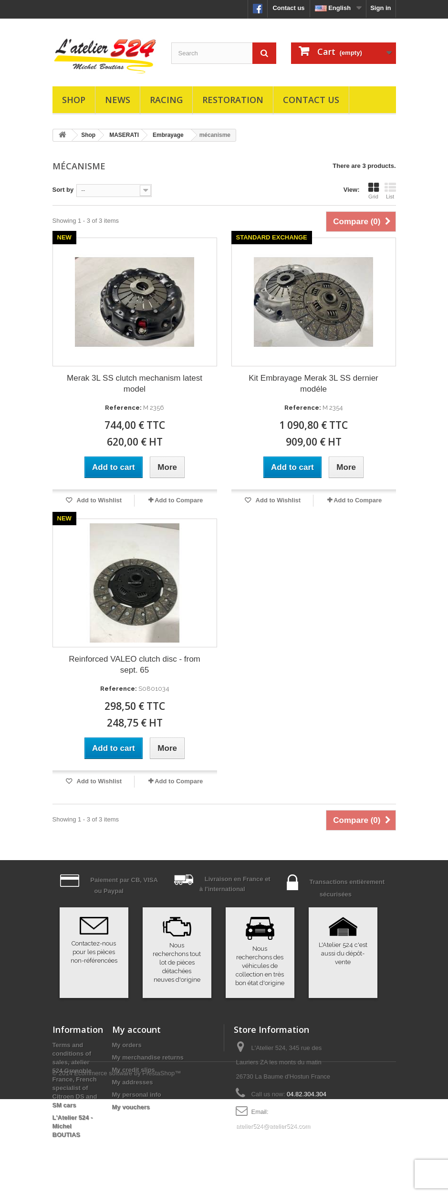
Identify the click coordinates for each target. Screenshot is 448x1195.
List (390, 190)
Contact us (288, 7)
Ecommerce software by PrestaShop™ (127, 1169)
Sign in (380, 7)
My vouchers (131, 1107)
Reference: (123, 407)
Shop (73, 99)
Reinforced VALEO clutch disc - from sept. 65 (134, 665)
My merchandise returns (148, 1057)
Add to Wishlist (98, 500)
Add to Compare (179, 500)
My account (136, 1029)
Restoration (232, 99)
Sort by (63, 189)
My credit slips (133, 1069)
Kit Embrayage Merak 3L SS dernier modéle (313, 384)
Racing (166, 99)
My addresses (132, 1082)
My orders (127, 1045)
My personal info (136, 1094)
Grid (373, 190)
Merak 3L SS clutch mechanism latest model (134, 384)
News (117, 99)
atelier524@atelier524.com (273, 1126)
